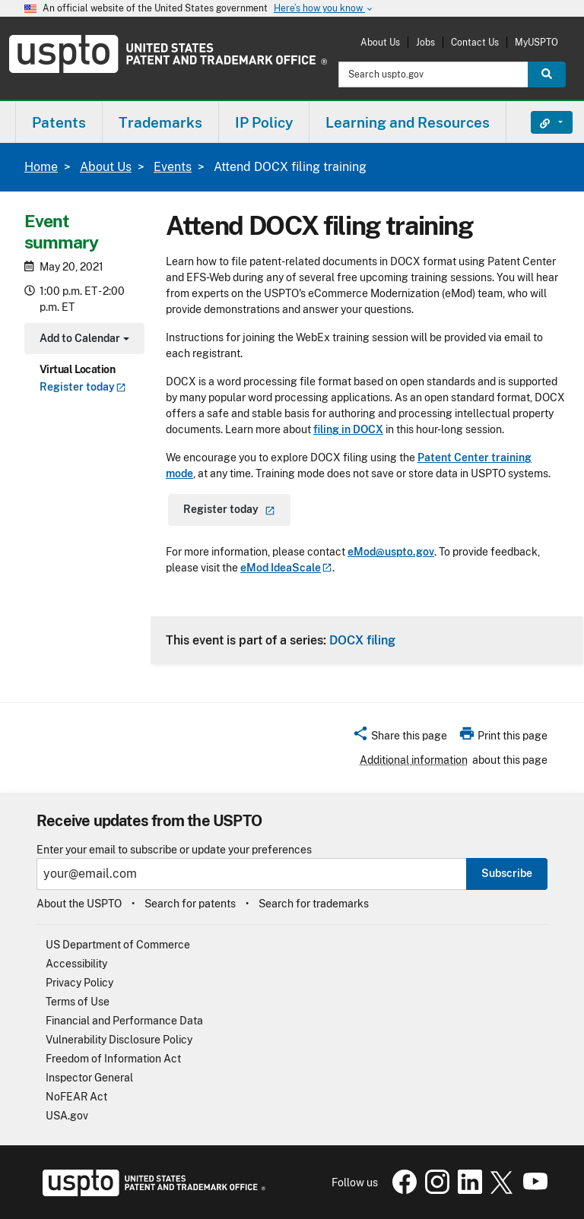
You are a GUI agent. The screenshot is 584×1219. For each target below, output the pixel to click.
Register (83, 387)
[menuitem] (59, 122)
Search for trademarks (314, 904)
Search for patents (190, 904)
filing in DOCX (348, 429)
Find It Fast (540, 122)
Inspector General (89, 1078)
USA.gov (67, 1116)
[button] (399, 738)
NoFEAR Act (76, 1097)
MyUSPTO (536, 42)
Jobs (425, 42)
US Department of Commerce (118, 945)
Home (41, 167)
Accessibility (76, 964)
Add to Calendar (82, 340)
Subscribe (506, 873)
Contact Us (475, 42)
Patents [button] (59, 122)
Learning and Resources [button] (407, 122)
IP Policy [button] (264, 122)
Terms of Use (78, 1002)
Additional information (414, 760)
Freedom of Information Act (113, 1059)
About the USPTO (79, 904)
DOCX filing (362, 640)
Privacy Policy (79, 983)
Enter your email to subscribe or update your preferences (174, 850)
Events (173, 167)
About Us (380, 42)
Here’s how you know (324, 9)
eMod (286, 568)
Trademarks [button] (160, 122)
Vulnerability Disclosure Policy (119, 1040)
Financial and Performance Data (124, 1021)
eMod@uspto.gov (391, 552)
